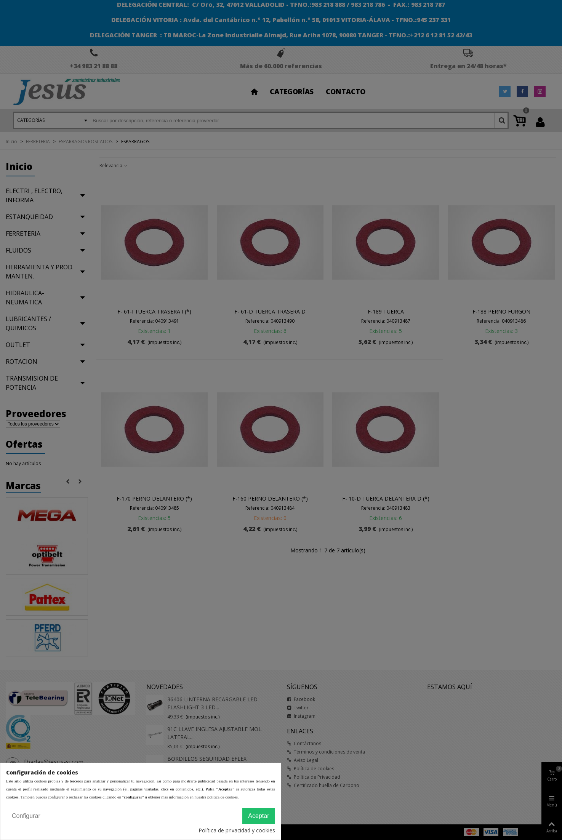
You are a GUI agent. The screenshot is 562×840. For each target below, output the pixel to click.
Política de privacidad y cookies (237, 830)
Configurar (26, 816)
